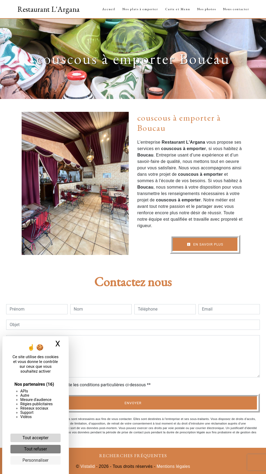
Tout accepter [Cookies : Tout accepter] (35, 437)
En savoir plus (205, 244)
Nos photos (206, 9)
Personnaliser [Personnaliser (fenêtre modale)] (35, 460)
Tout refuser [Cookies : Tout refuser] (35, 449)
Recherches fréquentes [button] (133, 455)
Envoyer (133, 403)
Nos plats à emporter (140, 9)
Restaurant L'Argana (48, 9)
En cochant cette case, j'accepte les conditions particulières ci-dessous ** (81, 384)
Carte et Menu (177, 9)
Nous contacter (236, 9)
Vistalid (87, 466)
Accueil (108, 9)
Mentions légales (172, 466)
